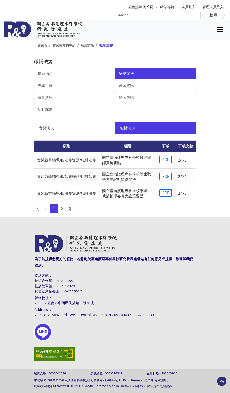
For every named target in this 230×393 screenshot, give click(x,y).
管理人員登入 (213, 6)
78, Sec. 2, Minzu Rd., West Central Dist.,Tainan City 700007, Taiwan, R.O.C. (95, 314)
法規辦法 (87, 45)
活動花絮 (45, 109)
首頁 (42, 45)
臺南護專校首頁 (140, 6)
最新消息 (45, 73)
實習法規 (46, 128)
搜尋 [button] (213, 15)
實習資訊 (126, 85)
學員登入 (188, 6)
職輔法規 (127, 128)
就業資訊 (45, 97)
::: (123, 7)
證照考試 (126, 97)
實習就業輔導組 (63, 45)
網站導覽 (167, 6)
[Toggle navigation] (220, 29)
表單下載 (45, 85)
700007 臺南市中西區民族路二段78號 (64, 302)
